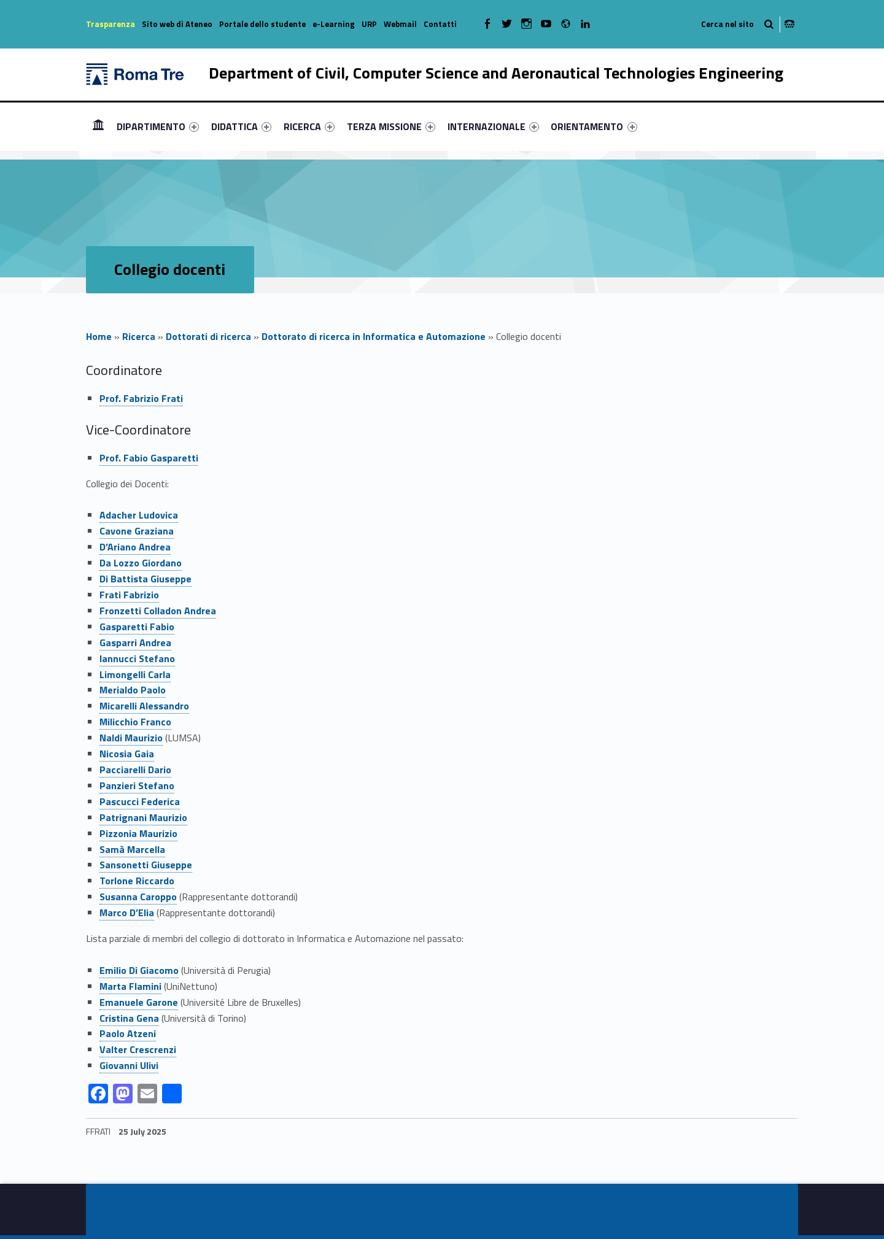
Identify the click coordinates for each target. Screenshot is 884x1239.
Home (99, 336)
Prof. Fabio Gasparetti (148, 457)
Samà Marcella (132, 849)
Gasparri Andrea (135, 642)
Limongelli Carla (135, 674)
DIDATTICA (241, 126)
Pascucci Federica (139, 801)
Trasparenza (110, 24)
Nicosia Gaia (126, 753)
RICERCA (309, 126)
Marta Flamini (130, 986)
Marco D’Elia (126, 912)
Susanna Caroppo (138, 896)
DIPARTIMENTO (158, 126)
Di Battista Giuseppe (145, 578)
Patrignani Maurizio (143, 817)
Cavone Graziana (136, 530)
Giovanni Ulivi (128, 1065)
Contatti (440, 24)
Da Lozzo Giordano (140, 562)
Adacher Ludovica (138, 515)
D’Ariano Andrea (135, 546)
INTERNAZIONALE (493, 126)
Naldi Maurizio (131, 737)
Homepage (98, 126)
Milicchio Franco (135, 721)
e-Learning (333, 24)
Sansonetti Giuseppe (145, 864)
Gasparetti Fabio (136, 626)
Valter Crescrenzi (137, 1049)
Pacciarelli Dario (135, 769)
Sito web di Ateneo (177, 24)
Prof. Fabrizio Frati (141, 398)
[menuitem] (98, 126)
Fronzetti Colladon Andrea (157, 610)
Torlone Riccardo (136, 880)
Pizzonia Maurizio (138, 833)
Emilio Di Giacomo (139, 970)
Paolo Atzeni (127, 1033)
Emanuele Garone (138, 1002)
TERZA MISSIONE (391, 126)
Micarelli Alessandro (144, 705)
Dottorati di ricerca (208, 336)
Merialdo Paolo (132, 689)
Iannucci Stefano (137, 658)
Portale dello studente (262, 24)
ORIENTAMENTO (594, 126)
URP (369, 24)
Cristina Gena (129, 1018)
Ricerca (138, 336)
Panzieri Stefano (136, 785)
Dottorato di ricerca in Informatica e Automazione (374, 336)
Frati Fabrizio (129, 594)
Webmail (400, 24)
